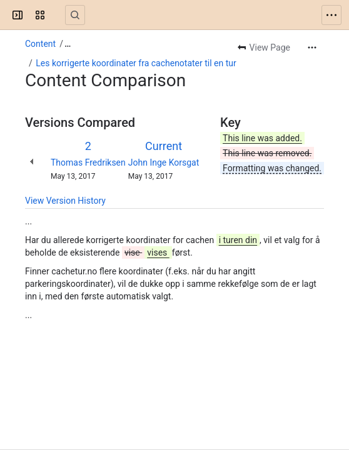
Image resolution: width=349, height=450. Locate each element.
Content (40, 44)
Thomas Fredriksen (88, 163)
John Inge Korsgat (164, 163)
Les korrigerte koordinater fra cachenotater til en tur (136, 63)
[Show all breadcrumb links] (67, 44)
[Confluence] (57, 15)
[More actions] (312, 47)
